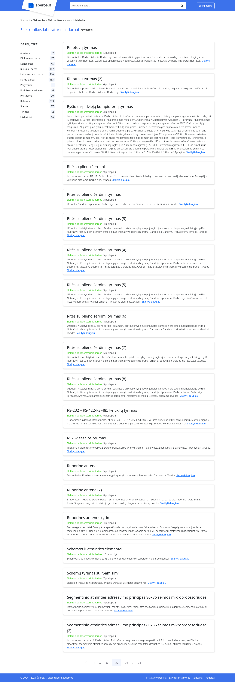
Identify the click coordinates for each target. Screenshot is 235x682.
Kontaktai (197, 677)
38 (139, 662)
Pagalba (210, 677)
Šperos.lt (25, 20)
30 (116, 662)
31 (126, 662)
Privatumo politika (156, 677)
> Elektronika (37, 20)
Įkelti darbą (205, 5)
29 (107, 662)
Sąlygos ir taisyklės (179, 677)
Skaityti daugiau (129, 92)
